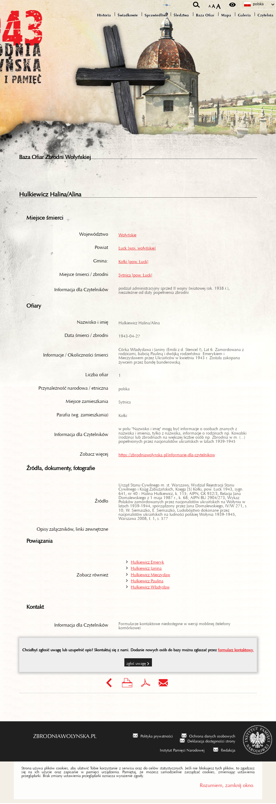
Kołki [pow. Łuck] (133, 261)
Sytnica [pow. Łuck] (135, 274)
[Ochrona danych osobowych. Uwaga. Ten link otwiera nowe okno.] (208, 736)
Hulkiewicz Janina (146, 567)
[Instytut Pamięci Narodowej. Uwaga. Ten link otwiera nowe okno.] (178, 750)
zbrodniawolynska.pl (64, 735)
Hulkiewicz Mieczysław (150, 574)
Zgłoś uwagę (136, 663)
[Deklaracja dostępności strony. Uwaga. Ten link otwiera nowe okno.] (207, 741)
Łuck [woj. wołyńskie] (137, 247)
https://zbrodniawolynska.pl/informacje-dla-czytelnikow (166, 454)
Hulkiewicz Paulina (147, 580)
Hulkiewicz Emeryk (147, 561)
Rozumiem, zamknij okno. (227, 784)
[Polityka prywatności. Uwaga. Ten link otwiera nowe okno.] (153, 736)
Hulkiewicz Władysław (150, 586)
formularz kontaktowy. (236, 650)
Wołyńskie (127, 234)
